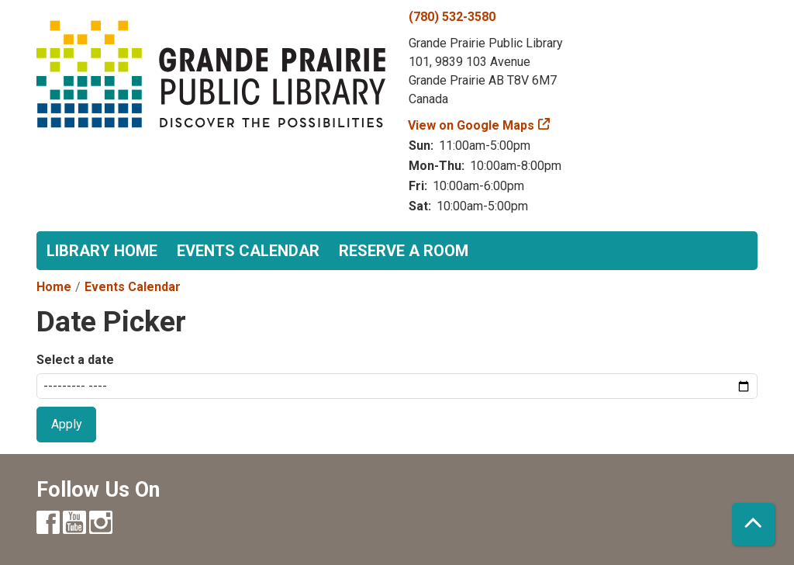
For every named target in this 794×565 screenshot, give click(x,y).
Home (53, 286)
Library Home (102, 250)
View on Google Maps (471, 125)
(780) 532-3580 (452, 16)
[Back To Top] (753, 524)
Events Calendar (248, 250)
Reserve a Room (403, 250)
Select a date (75, 359)
